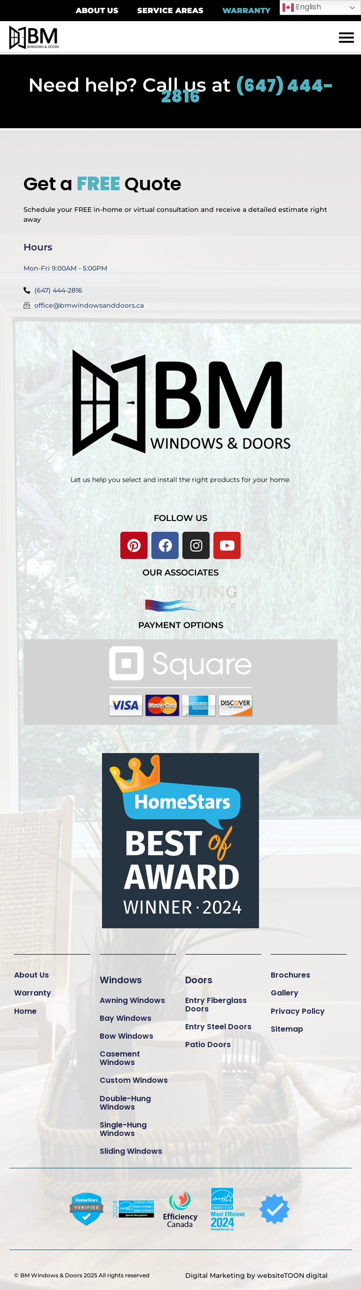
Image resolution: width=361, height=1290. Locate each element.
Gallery (284, 988)
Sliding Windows (131, 1147)
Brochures (290, 970)
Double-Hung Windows (125, 1098)
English (302, 7)
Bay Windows (125, 1014)
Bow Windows (126, 1031)
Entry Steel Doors (218, 1022)
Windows (121, 975)
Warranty (32, 988)
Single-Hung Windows (123, 1125)
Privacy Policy (298, 1006)
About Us (31, 970)
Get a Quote (114, 178)
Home (25, 1006)
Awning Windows (132, 995)
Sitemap (287, 1024)
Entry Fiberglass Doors (216, 1000)
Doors (199, 975)
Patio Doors (208, 1040)
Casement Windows (120, 1054)
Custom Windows (134, 1076)
